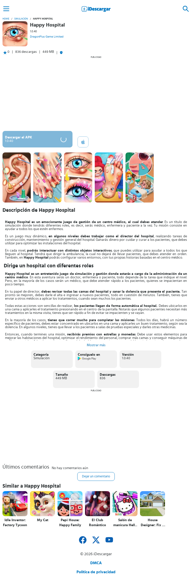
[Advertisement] (96, 93)
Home (5, 19)
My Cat (42, 520)
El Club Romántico (97, 522)
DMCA (96, 563)
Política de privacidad (96, 572)
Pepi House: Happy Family (70, 522)
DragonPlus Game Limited (47, 36)
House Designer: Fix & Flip (152, 522)
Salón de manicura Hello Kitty (125, 522)
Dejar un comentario (96, 476)
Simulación (21, 19)
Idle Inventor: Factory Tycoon (15, 522)
